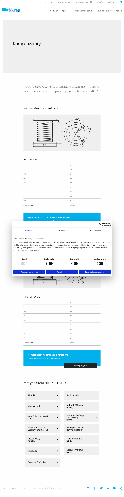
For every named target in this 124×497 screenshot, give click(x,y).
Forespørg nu (80, 366)
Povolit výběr (62, 272)
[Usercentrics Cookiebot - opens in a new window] (101, 224)
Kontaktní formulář (84, 2)
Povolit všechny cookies (94, 272)
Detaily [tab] (62, 230)
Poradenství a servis (83, 11)
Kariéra (119, 11)
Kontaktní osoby (64, 2)
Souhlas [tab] (28, 230)
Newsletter (49, 2)
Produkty (53, 11)
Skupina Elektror (104, 11)
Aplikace (66, 11)
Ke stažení (100, 2)
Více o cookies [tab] (95, 230)
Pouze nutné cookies (29, 272)
